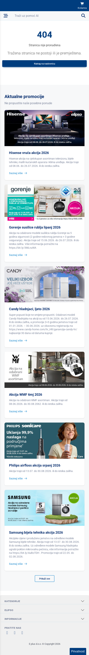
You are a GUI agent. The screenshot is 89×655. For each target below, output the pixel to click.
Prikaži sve (44, 578)
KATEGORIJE (12, 601)
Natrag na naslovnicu (44, 63)
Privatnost (78, 651)
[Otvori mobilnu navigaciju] (6, 15)
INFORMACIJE (13, 619)
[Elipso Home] (13, 5)
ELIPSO (9, 610)
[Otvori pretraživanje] (50, 15)
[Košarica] (82, 5)
